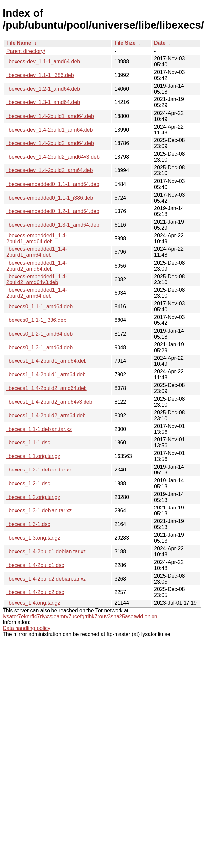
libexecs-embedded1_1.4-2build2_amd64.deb (36, 266)
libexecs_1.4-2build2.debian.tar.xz (46, 579)
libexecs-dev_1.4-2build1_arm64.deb (49, 129)
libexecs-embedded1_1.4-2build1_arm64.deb (36, 252)
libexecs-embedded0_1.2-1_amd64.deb (52, 211)
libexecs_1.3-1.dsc (28, 524)
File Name (18, 43)
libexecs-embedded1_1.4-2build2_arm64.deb (36, 293)
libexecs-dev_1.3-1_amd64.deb (43, 102)
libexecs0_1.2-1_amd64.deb (39, 334)
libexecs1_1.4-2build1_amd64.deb (46, 361)
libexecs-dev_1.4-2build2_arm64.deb (49, 170)
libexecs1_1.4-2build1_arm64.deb (45, 374)
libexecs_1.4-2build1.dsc (35, 565)
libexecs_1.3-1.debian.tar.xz (39, 510)
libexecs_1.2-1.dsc (28, 483)
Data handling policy (26, 628)
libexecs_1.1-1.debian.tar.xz (39, 429)
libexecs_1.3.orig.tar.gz (33, 538)
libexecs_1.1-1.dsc (28, 442)
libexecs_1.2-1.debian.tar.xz (39, 469)
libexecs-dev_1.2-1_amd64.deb (43, 89)
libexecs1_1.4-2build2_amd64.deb (46, 388)
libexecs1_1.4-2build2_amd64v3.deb (49, 402)
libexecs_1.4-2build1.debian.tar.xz (46, 551)
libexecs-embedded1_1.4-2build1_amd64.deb (36, 238)
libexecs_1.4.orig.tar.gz (33, 603)
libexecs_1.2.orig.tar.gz (33, 497)
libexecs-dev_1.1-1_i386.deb (40, 75)
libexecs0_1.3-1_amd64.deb (39, 347)
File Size (125, 43)
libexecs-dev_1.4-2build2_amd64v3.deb (53, 157)
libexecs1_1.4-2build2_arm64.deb (45, 415)
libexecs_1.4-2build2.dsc (35, 592)
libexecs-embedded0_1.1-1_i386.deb (49, 198)
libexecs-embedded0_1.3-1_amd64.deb (52, 225)
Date (160, 43)
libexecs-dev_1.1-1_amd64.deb (43, 61)
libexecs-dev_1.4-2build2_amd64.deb (50, 143)
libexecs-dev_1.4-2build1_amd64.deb (50, 116)
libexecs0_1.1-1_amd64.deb (39, 306)
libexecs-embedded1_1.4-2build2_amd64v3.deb (36, 279)
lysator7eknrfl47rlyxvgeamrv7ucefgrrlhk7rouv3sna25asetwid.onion (80, 616)
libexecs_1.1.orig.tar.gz (33, 456)
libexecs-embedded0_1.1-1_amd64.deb (52, 184)
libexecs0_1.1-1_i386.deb (36, 320)
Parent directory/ (25, 51)
